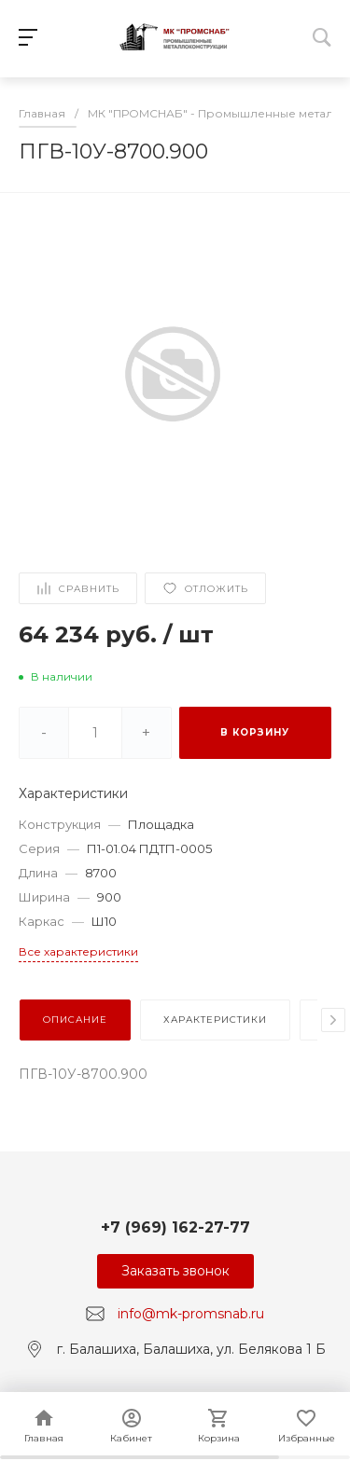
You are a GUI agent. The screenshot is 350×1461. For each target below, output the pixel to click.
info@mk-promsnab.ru (191, 1313)
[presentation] (333, 1020)
